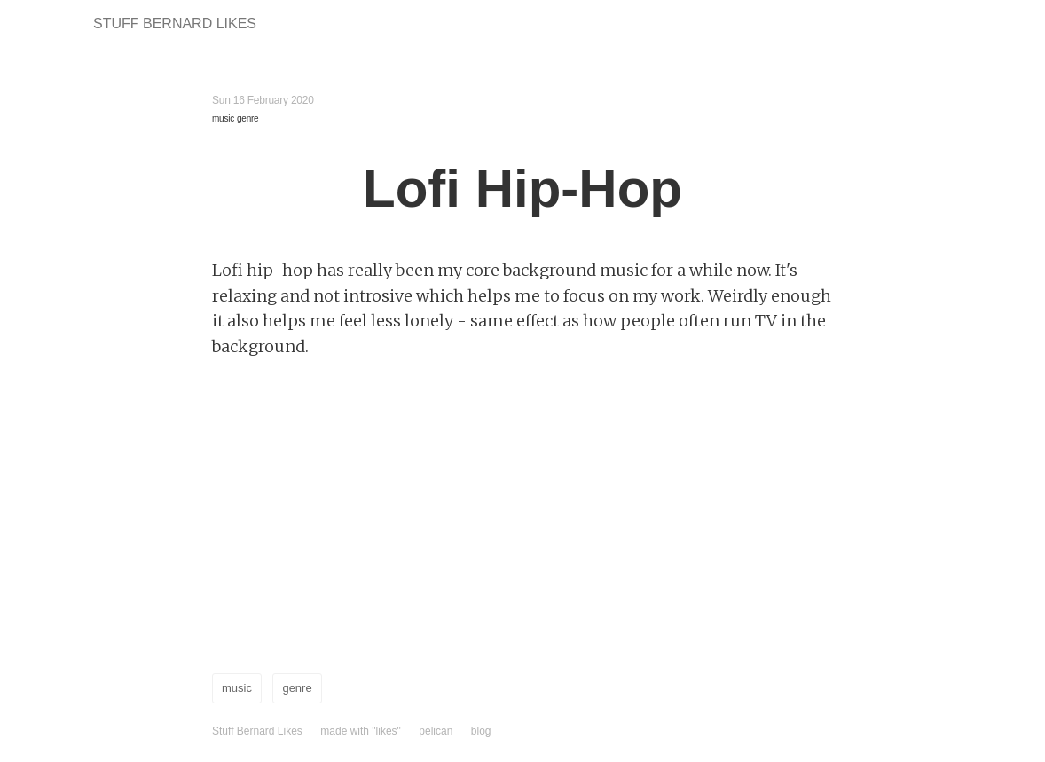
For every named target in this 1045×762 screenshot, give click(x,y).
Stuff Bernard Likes (174, 23)
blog (481, 731)
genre (247, 118)
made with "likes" (360, 731)
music (223, 118)
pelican (435, 731)
